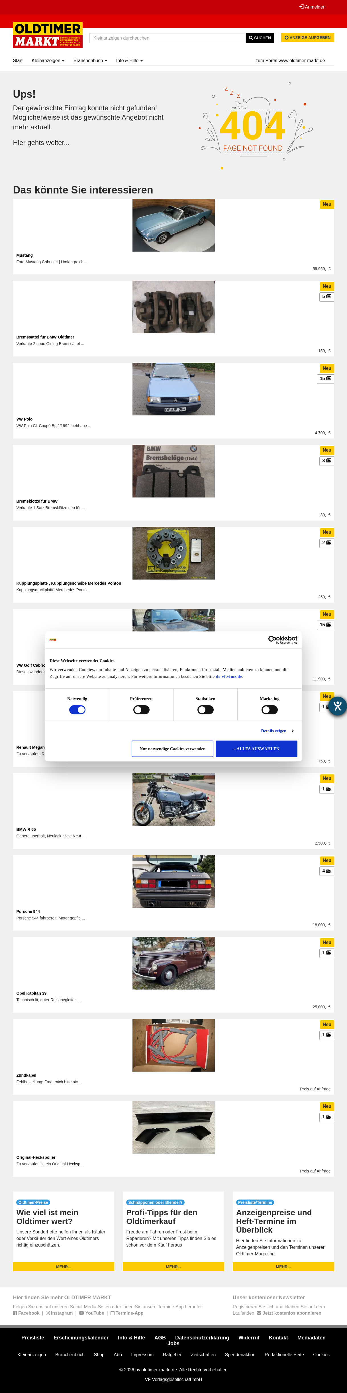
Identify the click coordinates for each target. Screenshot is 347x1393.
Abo (118, 1354)
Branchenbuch (90, 60)
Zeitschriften (203, 1354)
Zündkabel (26, 1075)
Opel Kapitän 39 (31, 993)
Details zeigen (273, 731)
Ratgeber (172, 1354)
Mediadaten (311, 1338)
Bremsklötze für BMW (37, 501)
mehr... (63, 1266)
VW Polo (24, 419)
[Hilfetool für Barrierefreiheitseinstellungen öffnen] (337, 706)
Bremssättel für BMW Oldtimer (45, 337)
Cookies (321, 1354)
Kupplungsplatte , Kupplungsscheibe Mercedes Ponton (68, 583)
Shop (99, 1354)
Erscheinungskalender (81, 1338)
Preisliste (32, 1338)
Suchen (260, 38)
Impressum (142, 1354)
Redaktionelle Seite (284, 1354)
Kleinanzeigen (48, 60)
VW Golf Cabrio (31, 665)
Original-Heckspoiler (35, 1157)
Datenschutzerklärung (202, 1338)
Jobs (173, 1343)
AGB (160, 1338)
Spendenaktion (240, 1354)
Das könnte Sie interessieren (83, 190)
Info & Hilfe (129, 60)
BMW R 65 (26, 829)
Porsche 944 (28, 911)
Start (18, 60)
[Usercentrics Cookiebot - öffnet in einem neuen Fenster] (272, 640)
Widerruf (249, 1338)
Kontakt (278, 1338)
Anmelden (312, 6)
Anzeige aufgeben (308, 37)
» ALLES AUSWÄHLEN (256, 749)
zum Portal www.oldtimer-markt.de (290, 60)
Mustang (24, 255)
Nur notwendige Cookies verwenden (172, 749)
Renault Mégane (31, 747)
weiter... (58, 142)
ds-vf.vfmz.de (229, 676)
